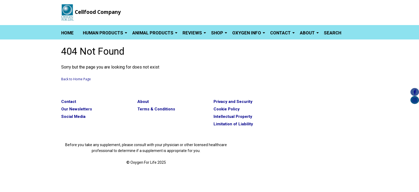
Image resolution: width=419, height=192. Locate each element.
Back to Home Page (76, 79)
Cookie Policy (227, 109)
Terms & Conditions (156, 109)
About (307, 32)
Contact (280, 32)
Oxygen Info (246, 32)
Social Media (73, 116)
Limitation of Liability (233, 124)
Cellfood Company (98, 12)
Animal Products (152, 32)
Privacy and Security (233, 101)
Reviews (192, 32)
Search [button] (332, 32)
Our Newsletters (76, 109)
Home (67, 32)
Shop (217, 32)
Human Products (103, 32)
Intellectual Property (233, 116)
